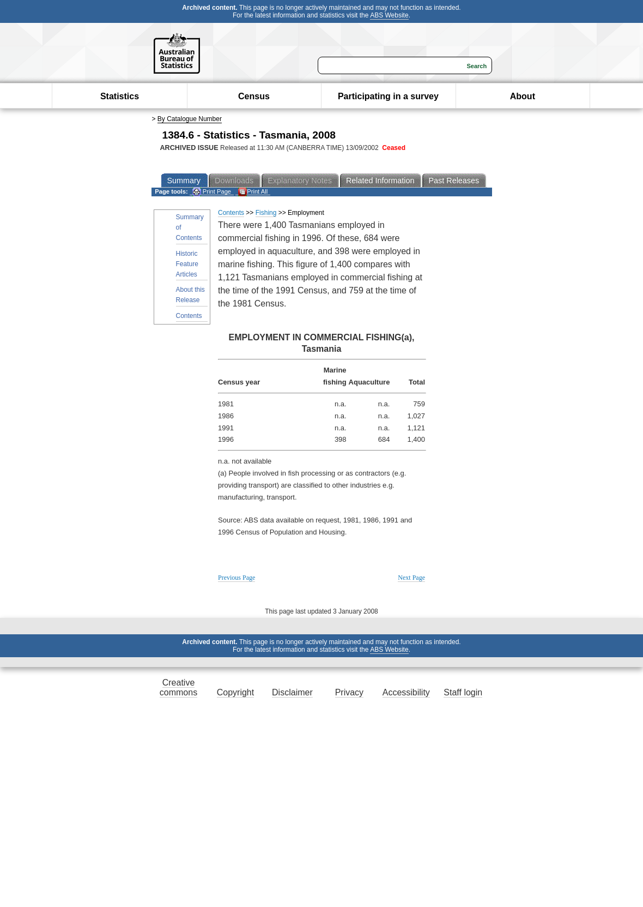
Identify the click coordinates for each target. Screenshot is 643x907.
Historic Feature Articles (187, 264)
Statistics (119, 96)
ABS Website (389, 15)
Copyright (235, 692)
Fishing (266, 213)
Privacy (349, 692)
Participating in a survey (388, 96)
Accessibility (406, 692)
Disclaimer (292, 692)
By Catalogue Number (189, 119)
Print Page (211, 191)
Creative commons (178, 687)
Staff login (463, 692)
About (522, 96)
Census (254, 96)
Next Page (411, 577)
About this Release (190, 295)
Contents (189, 316)
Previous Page (236, 577)
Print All (253, 191)
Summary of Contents (190, 227)
